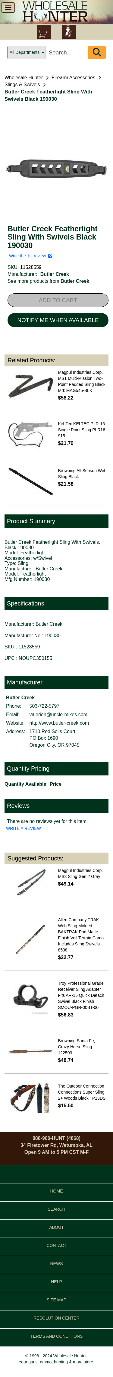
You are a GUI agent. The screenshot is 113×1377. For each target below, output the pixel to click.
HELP (56, 1281)
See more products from (48, 281)
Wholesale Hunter (24, 77)
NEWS (56, 1263)
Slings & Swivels (22, 84)
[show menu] (8, 7)
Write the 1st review (30, 255)
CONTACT (56, 1245)
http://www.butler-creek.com (59, 723)
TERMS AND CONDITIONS (56, 1336)
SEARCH (56, 1209)
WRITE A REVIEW (23, 828)
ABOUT (56, 1227)
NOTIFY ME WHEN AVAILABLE (58, 320)
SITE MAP (56, 1299)
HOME (56, 1191)
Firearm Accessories (73, 77)
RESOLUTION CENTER (56, 1318)
